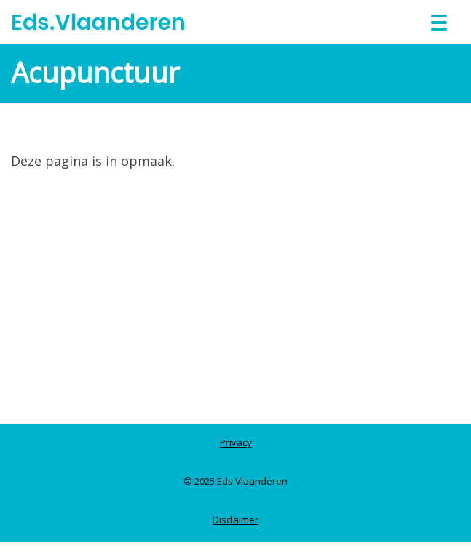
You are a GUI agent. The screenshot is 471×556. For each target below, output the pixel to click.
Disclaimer (235, 519)
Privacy (236, 442)
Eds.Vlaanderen (98, 22)
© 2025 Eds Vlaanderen (235, 481)
